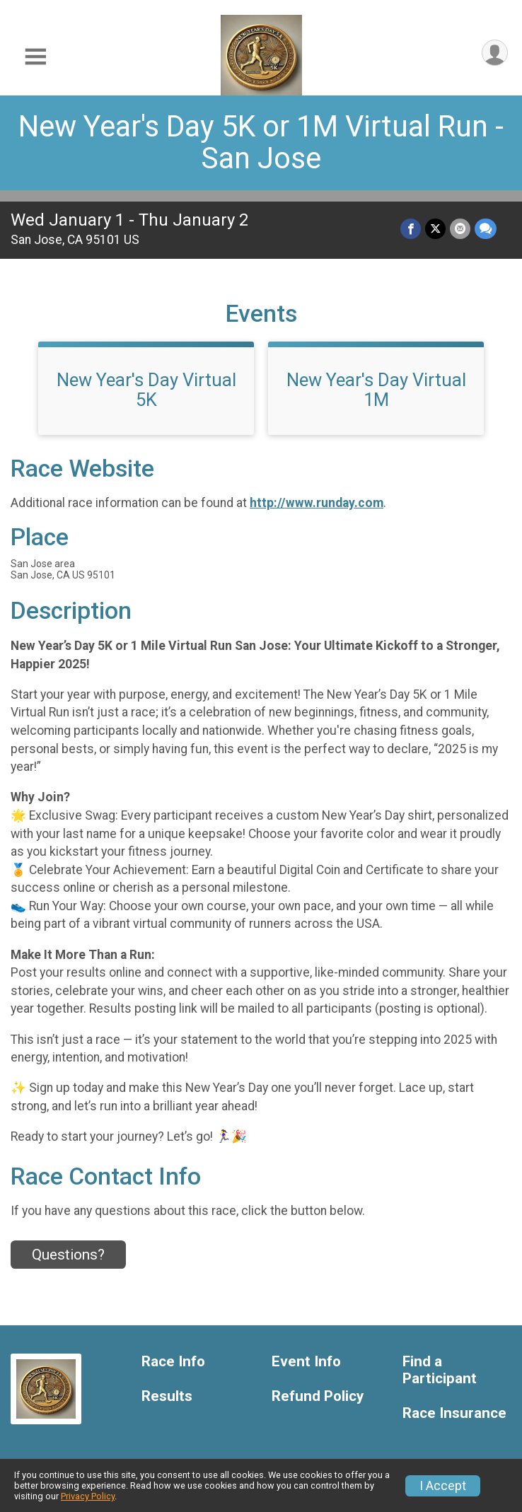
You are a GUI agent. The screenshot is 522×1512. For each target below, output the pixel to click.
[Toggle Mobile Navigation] (35, 56)
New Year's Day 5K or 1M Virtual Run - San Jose (261, 142)
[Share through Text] (486, 229)
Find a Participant (439, 1370)
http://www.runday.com (316, 503)
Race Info (173, 1362)
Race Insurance (454, 1413)
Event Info (306, 1362)
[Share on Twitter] (435, 229)
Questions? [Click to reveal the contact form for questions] (68, 1254)
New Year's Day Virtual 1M (376, 389)
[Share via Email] (460, 229)
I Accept (442, 1486)
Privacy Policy (88, 1496)
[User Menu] (495, 53)
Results (166, 1396)
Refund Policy (318, 1396)
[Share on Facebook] (410, 229)
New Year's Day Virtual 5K (146, 389)
